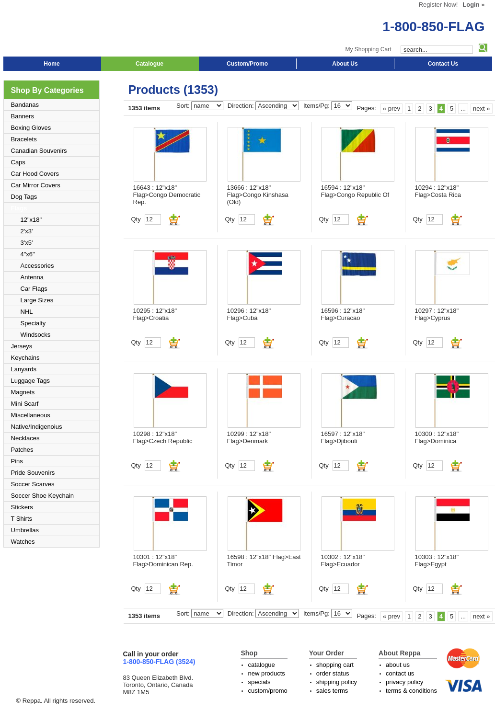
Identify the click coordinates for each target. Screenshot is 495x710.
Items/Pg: (317, 105)
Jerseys (22, 346)
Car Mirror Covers (35, 185)
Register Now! (438, 4)
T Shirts (22, 518)
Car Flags (34, 288)
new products (266, 673)
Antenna (32, 277)
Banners (22, 116)
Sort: (183, 105)
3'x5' (27, 242)
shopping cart (335, 664)
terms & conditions (411, 690)
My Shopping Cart (368, 49)
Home (51, 63)
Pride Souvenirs (33, 472)
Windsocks (36, 334)
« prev (391, 108)
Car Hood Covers (35, 173)
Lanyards (23, 369)
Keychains (25, 357)
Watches (23, 541)
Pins (17, 461)
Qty (136, 219)
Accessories (37, 265)
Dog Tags (24, 196)
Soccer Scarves (33, 484)
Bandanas (25, 104)
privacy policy (404, 682)
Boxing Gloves (31, 127)
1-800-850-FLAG (433, 26)
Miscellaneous (30, 415)
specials (259, 682)
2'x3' (27, 231)
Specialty (33, 323)
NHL (27, 311)
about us (398, 664)
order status (332, 673)
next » (481, 108)
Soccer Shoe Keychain (42, 495)
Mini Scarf (25, 403)
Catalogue (149, 63)
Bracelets (24, 139)
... (463, 108)
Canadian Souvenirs (39, 150)
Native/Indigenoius (36, 426)
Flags (19, 208)
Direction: (242, 105)
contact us (400, 673)
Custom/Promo (247, 63)
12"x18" (31, 219)
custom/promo (267, 690)
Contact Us (443, 63)
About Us (344, 63)
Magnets (23, 392)
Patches (22, 449)
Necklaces (25, 438)
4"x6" (28, 254)
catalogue (261, 664)
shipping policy (336, 682)
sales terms (332, 690)
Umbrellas (25, 530)
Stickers (22, 507)
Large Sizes (37, 300)
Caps (18, 162)
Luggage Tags (30, 380)
